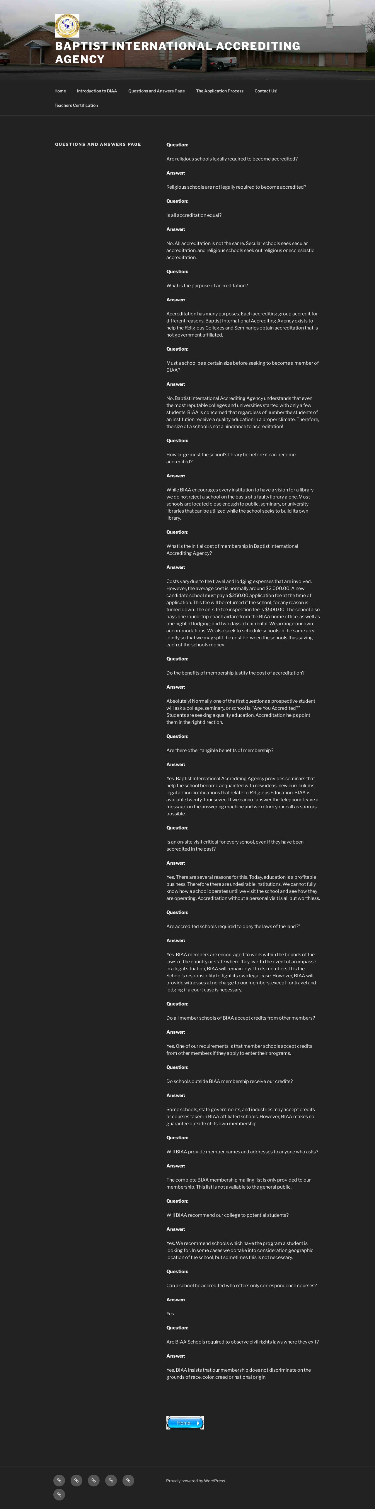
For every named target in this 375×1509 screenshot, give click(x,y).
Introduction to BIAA (97, 90)
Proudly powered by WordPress (195, 1480)
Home (60, 90)
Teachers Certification (76, 105)
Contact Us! (266, 90)
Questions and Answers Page (156, 90)
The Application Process (219, 90)
